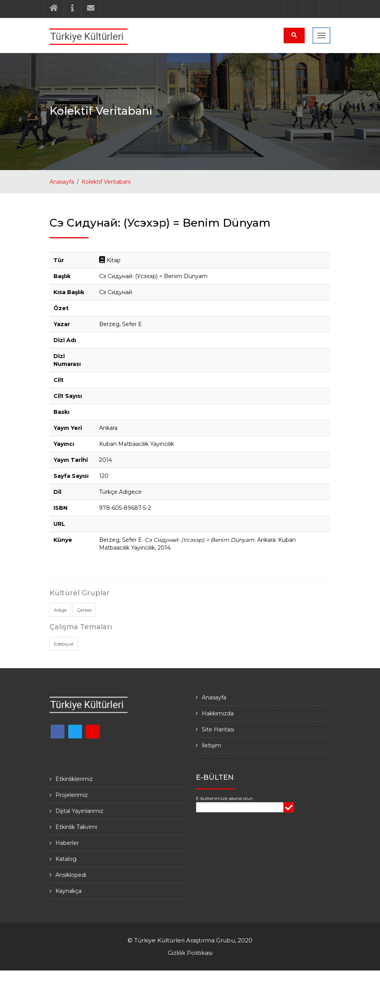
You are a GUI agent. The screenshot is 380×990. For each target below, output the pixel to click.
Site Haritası (218, 729)
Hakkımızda (218, 713)
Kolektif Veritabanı (106, 181)
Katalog (65, 858)
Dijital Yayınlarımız (79, 810)
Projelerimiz (71, 794)
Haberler (67, 842)
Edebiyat (64, 644)
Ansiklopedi (70, 874)
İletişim (211, 745)
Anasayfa (62, 181)
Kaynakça (68, 890)
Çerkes (84, 610)
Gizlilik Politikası (190, 952)
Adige (60, 610)
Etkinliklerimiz (74, 778)
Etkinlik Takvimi (76, 826)
